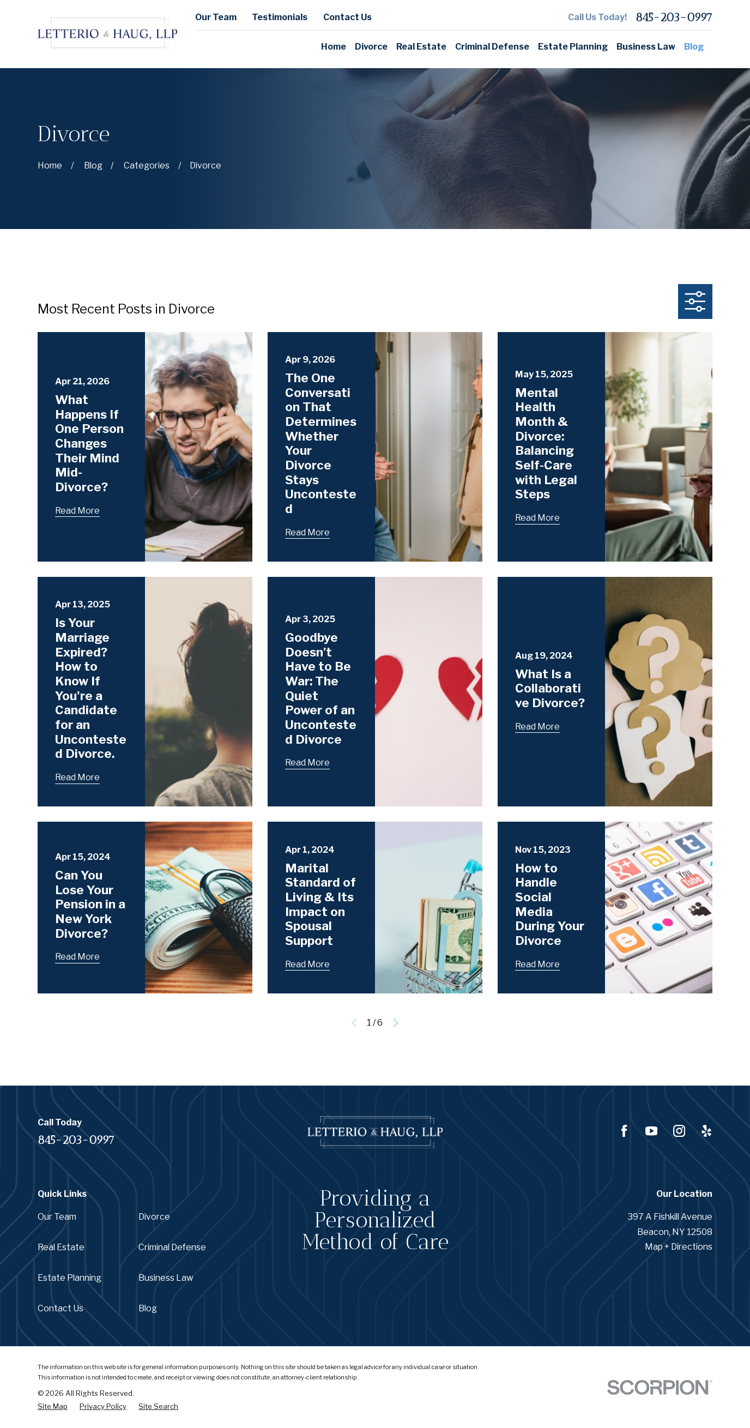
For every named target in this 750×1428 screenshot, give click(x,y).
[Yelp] (706, 1131)
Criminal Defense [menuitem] (492, 46)
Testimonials (279, 17)
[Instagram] (679, 1131)
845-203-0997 (674, 17)
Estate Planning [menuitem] (573, 46)
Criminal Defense (172, 1247)
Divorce (154, 1217)
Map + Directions (678, 1247)
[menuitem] (53, 1406)
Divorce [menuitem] (371, 46)
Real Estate (61, 1247)
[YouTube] (651, 1131)
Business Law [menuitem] (645, 46)
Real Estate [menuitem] (421, 46)
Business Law (165, 1278)
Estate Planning (69, 1278)
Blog (147, 1308)
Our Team (216, 17)
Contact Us (347, 17)
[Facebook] (624, 1131)
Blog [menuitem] (694, 46)
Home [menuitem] (333, 46)
